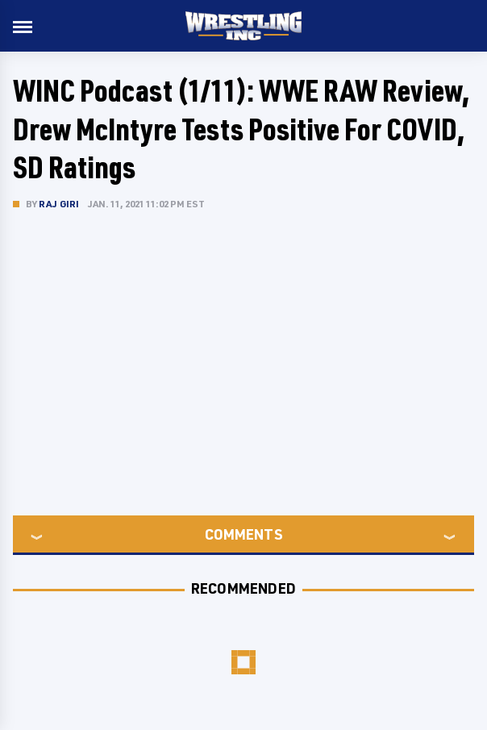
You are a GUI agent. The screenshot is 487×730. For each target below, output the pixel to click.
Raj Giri (59, 204)
